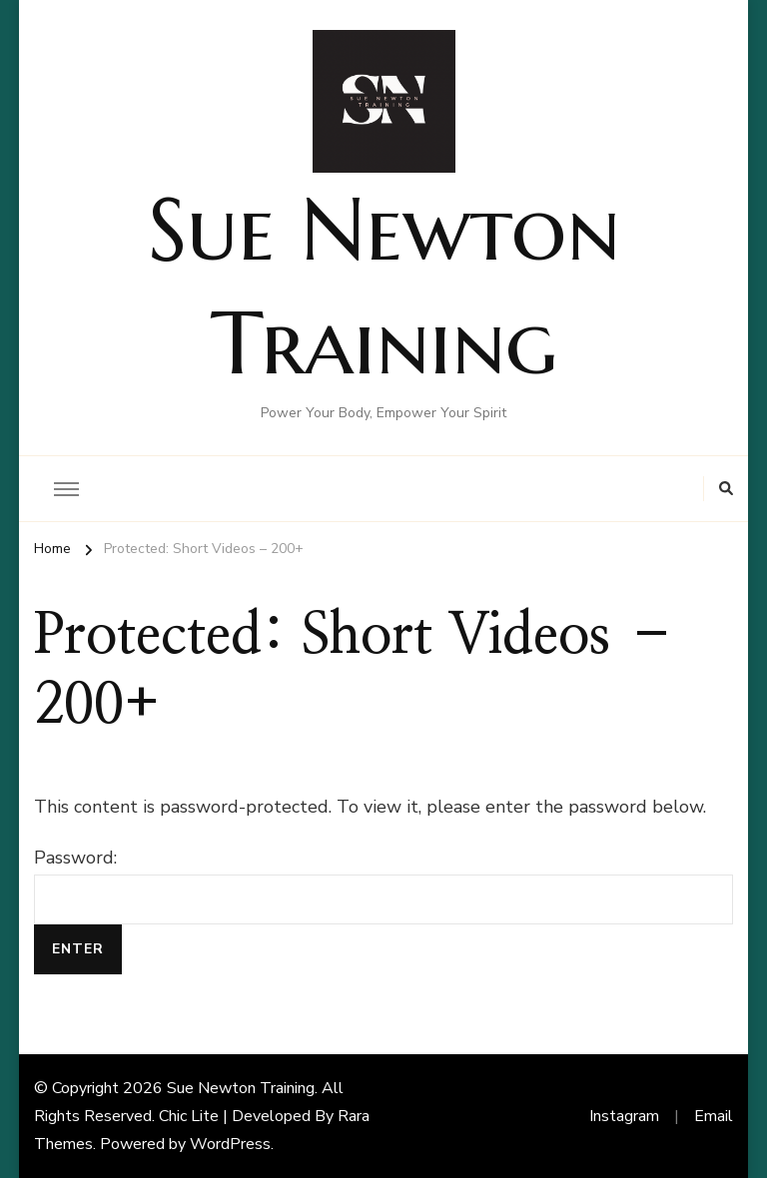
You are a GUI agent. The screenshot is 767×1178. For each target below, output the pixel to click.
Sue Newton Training (241, 1088)
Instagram (624, 1116)
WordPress (230, 1144)
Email (713, 1116)
